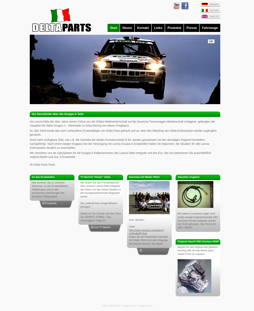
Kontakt (143, 28)
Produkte (174, 28)
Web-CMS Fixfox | (112, 305)
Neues (127, 28)
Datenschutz (145, 305)
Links (158, 28)
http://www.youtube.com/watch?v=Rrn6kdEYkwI (146, 232)
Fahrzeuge (210, 28)
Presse (191, 28)
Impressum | (129, 305)
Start (113, 28)
